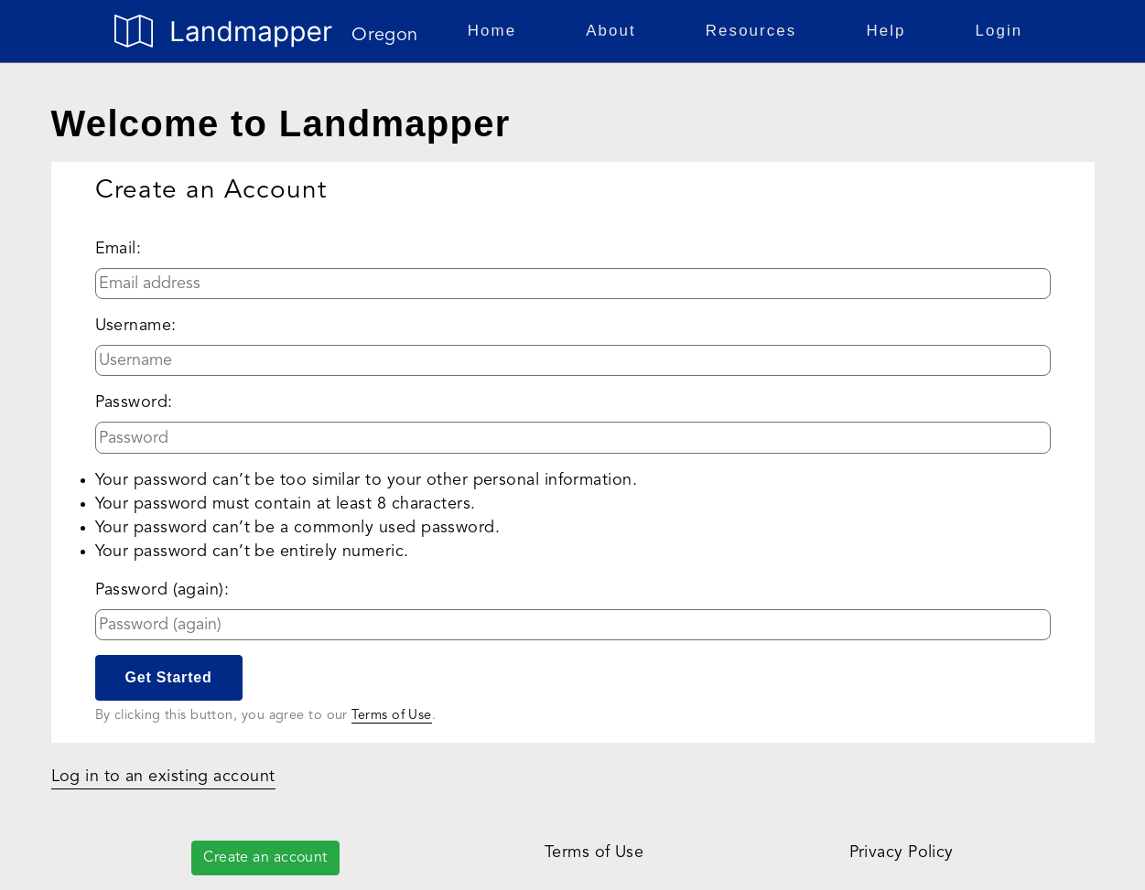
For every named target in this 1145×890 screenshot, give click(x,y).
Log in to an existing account (163, 776)
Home (496, 28)
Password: (134, 402)
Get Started (168, 677)
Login (999, 30)
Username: (136, 325)
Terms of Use (391, 716)
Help (889, 28)
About (614, 28)
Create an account (265, 858)
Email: (118, 249)
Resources (755, 28)
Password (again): (162, 590)
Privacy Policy (901, 852)
